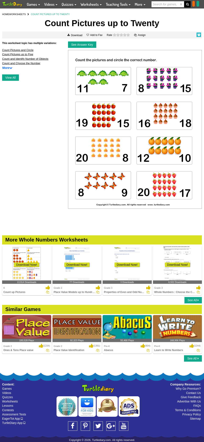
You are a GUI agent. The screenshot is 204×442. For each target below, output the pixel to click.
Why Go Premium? (188, 388)
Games (7, 388)
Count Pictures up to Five (17, 54)
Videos (6, 393)
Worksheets (10, 401)
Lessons (7, 405)
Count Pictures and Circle (17, 50)
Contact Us (193, 393)
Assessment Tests (14, 414)
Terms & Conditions (188, 410)
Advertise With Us (189, 401)
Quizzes (7, 397)
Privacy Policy (191, 414)
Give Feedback (191, 397)
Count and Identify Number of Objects (25, 58)
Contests (8, 410)
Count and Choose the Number (21, 63)
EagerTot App (12, 418)
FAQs (197, 405)
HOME (5, 14)
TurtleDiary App (13, 423)
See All (193, 300)
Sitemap (195, 418)
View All (10, 77)
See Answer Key (82, 44)
